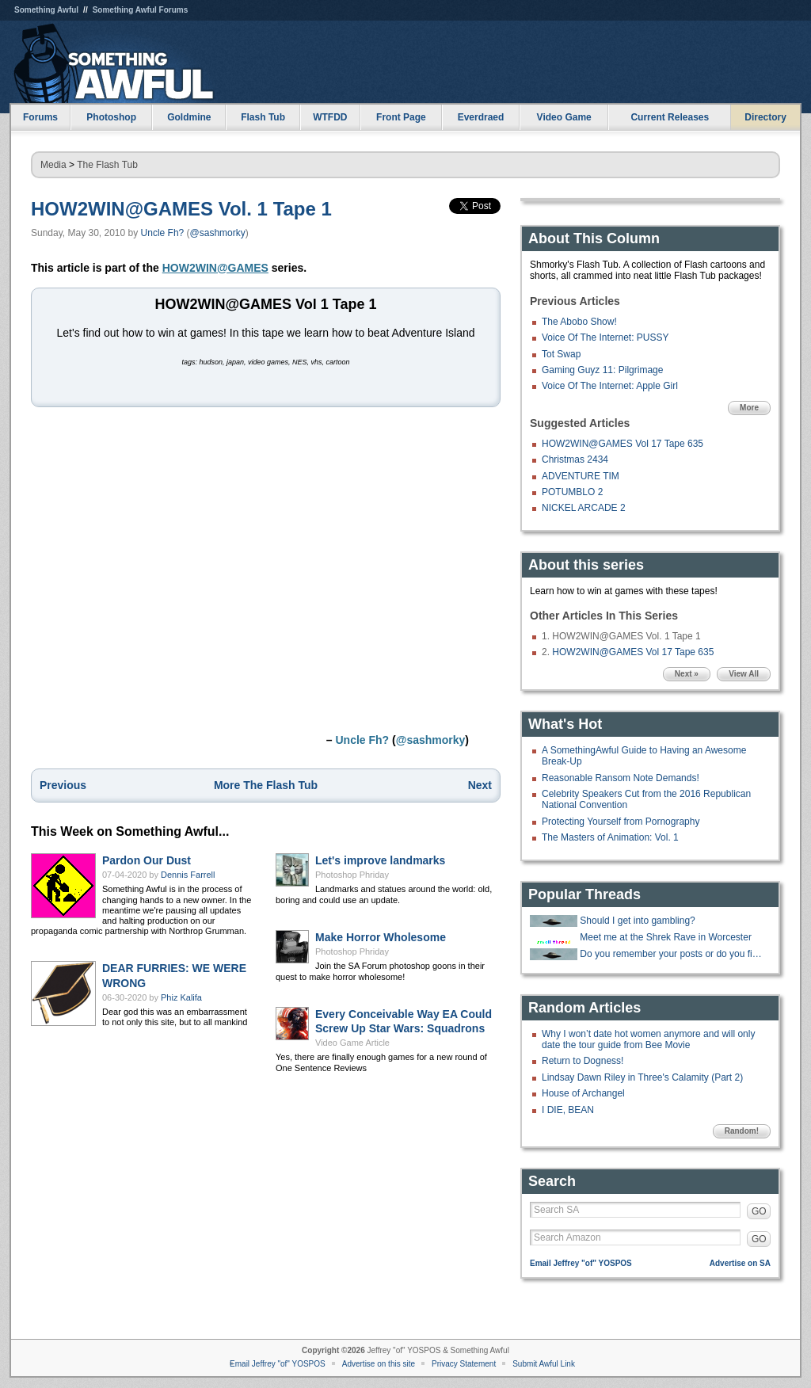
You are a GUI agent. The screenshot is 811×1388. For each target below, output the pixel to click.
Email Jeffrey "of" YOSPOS (581, 1263)
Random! (742, 1131)
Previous (63, 785)
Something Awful (46, 10)
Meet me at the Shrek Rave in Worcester (666, 937)
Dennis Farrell (188, 874)
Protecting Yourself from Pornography (620, 821)
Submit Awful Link (543, 1363)
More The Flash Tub (266, 785)
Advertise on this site (378, 1363)
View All (744, 673)
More (749, 407)
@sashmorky (218, 232)
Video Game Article (352, 1042)
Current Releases (669, 117)
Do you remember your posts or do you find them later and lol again (673, 953)
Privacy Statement (464, 1363)
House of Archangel (583, 1093)
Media (53, 164)
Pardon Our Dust (146, 860)
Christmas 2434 (575, 459)
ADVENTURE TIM (580, 476)
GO (759, 1211)
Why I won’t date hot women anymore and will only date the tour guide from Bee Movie (648, 1039)
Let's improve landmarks (380, 860)
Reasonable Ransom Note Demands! (620, 778)
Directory (765, 117)
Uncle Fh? (163, 232)
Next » (687, 673)
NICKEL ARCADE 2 (584, 507)
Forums (40, 117)
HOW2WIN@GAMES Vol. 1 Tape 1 (181, 208)
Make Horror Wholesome (380, 937)
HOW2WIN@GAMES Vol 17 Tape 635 (622, 443)
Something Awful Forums (140, 10)
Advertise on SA (740, 1263)
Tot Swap (561, 354)
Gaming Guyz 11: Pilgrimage (602, 370)
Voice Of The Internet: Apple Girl (610, 385)
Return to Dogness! (582, 1060)
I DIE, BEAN (568, 1109)
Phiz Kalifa (181, 997)
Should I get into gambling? (637, 920)
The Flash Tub (107, 164)
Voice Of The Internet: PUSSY (605, 337)
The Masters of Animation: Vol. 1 (610, 837)
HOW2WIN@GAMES (215, 267)
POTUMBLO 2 (572, 492)
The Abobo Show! (579, 321)
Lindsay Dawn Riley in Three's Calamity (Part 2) (642, 1077)
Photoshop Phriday (352, 874)
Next (480, 785)
